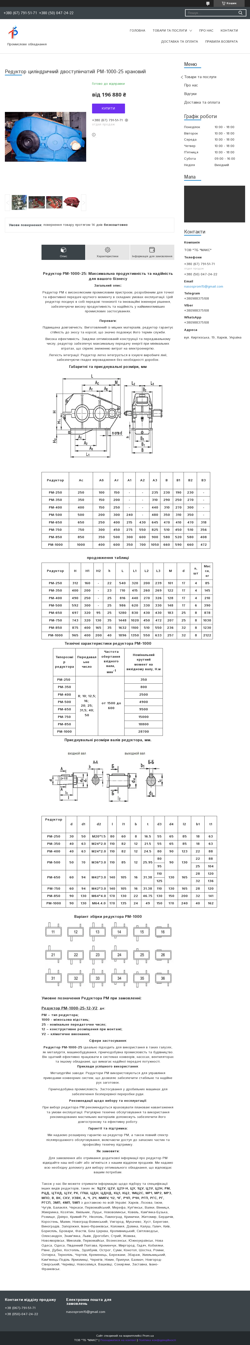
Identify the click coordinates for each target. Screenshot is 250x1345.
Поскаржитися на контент (118, 1340)
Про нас (206, 30)
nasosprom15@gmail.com (203, 286)
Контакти (229, 30)
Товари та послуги (170, 30)
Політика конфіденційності (157, 1340)
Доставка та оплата (179, 41)
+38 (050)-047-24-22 (21, 1314)
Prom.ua (148, 1336)
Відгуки (190, 94)
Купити (108, 108)
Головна (137, 30)
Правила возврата (221, 41)
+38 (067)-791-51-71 (20, 1308)
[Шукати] (240, 13)
